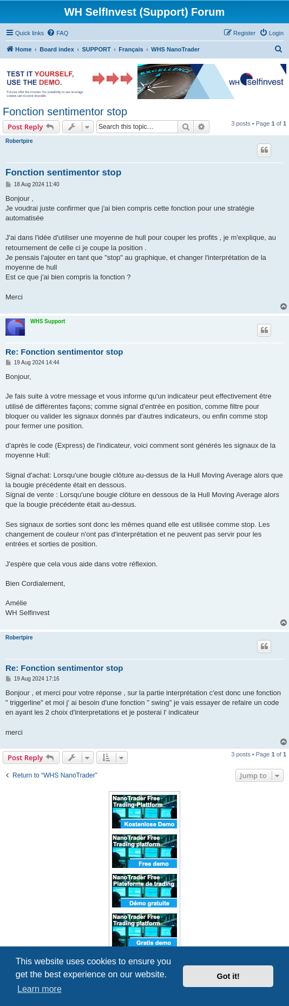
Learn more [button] (39, 989)
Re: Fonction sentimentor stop (64, 351)
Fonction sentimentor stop (65, 111)
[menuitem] (57, 33)
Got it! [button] (228, 976)
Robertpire (19, 141)
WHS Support (47, 321)
